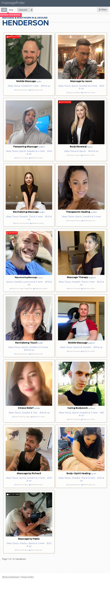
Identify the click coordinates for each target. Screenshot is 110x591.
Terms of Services (10, 577)
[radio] (4, 10)
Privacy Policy (27, 577)
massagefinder (13, 3)
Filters (103, 9)
